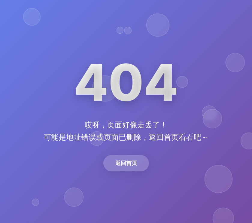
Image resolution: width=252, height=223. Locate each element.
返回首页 (126, 163)
